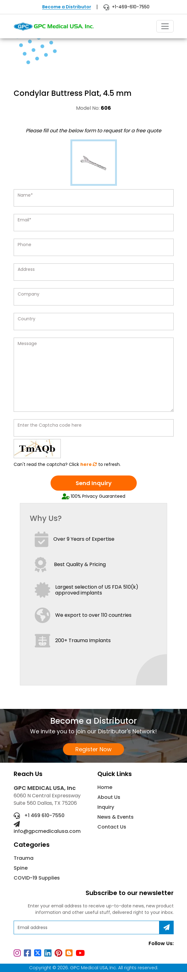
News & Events (115, 817)
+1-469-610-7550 (126, 7)
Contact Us (111, 826)
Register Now (93, 749)
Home (104, 787)
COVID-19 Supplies (37, 877)
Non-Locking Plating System (100, 61)
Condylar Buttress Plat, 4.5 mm (60, 68)
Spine (21, 868)
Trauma (23, 858)
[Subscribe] (166, 927)
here (88, 464)
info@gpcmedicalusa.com (47, 828)
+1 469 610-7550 (39, 815)
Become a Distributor (66, 7)
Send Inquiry (94, 483)
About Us (108, 797)
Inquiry (105, 807)
